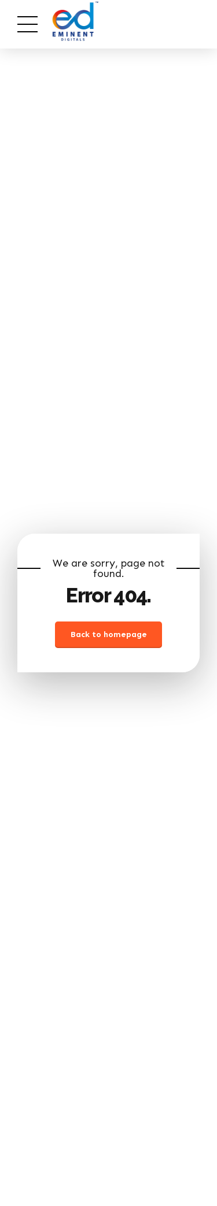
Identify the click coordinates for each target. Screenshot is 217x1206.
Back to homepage (109, 634)
